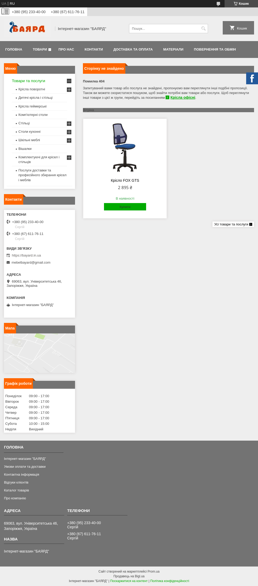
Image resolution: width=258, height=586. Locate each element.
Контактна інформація (21, 474)
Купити (125, 207)
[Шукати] (203, 28)
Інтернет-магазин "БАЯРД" (25, 459)
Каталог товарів (16, 490)
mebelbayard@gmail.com (31, 262)
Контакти (94, 49)
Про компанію (15, 498)
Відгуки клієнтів (16, 482)
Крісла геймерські (32, 106)
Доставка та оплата (133, 49)
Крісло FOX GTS (125, 180)
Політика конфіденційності (169, 581)
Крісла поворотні (31, 89)
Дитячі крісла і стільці (35, 98)
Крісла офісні (182, 97)
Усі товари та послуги (231, 224)
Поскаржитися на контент (128, 581)
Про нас (66, 49)
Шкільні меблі (29, 140)
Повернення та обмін (215, 49)
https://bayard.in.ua (26, 255)
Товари (40, 49)
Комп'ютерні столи (33, 115)
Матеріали (173, 49)
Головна (13, 49)
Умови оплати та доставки (25, 467)
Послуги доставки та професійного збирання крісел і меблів (42, 175)
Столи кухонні (29, 132)
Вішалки (25, 149)
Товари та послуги (28, 80)
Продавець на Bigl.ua (129, 576)
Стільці (24, 123)
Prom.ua (154, 571)
